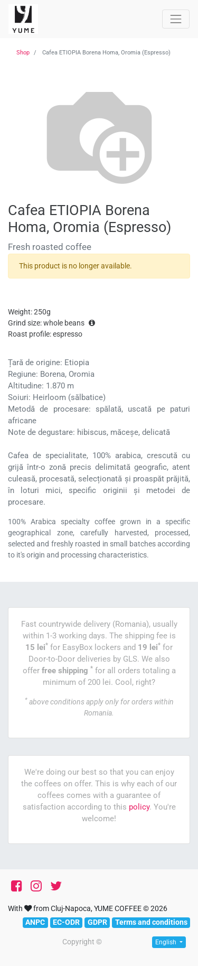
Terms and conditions (151, 922)
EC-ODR (66, 922)
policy (139, 807)
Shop (23, 52)
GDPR (97, 922)
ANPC (35, 922)
